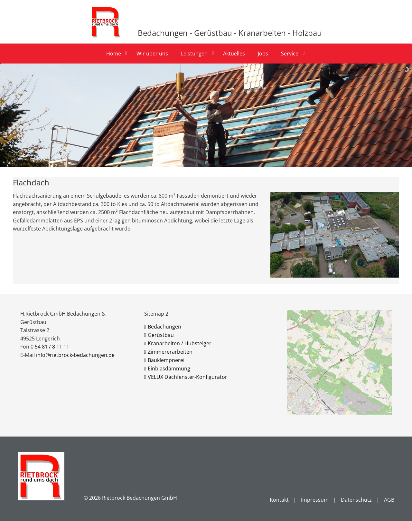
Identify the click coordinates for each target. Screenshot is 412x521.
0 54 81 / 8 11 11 (50, 346)
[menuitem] (116, 53)
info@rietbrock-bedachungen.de (75, 355)
